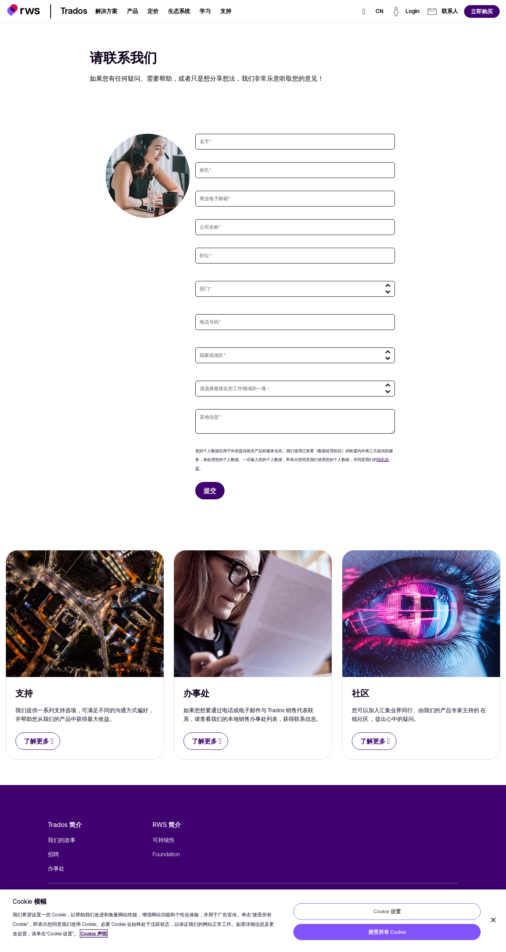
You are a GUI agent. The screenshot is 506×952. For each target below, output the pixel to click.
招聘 (53, 853)
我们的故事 (62, 839)
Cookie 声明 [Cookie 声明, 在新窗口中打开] (94, 933)
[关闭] (493, 920)
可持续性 (164, 839)
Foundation (166, 853)
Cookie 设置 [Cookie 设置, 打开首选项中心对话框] (387, 911)
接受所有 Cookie (387, 931)
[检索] (364, 11)
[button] (23, 10)
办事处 (56, 868)
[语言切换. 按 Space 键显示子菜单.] (379, 11)
